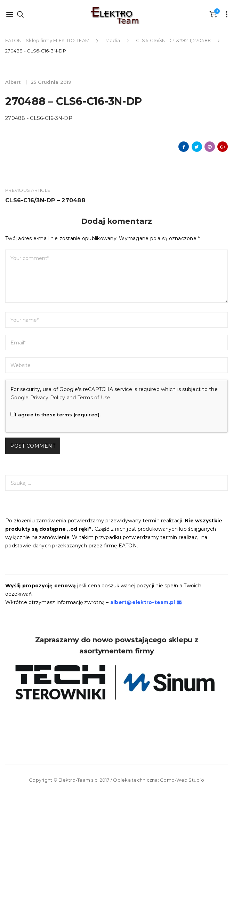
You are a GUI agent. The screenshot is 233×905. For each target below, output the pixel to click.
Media (112, 40)
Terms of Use (94, 397)
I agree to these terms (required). (55, 414)
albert (13, 82)
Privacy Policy (47, 397)
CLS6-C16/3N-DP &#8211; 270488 (173, 40)
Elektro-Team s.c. (78, 780)
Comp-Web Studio (182, 780)
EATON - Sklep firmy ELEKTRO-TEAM (47, 40)
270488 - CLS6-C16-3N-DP (38, 118)
